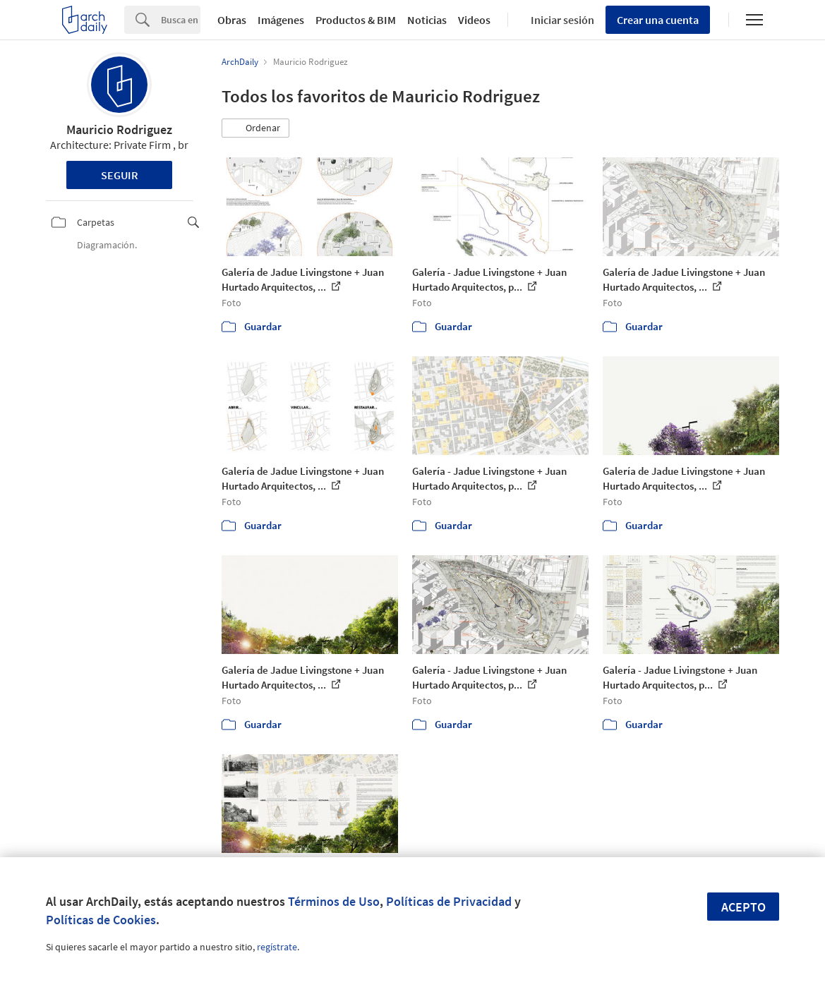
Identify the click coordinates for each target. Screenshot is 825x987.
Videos (474, 19)
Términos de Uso (334, 901)
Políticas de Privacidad (449, 901)
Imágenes (281, 19)
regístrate (277, 946)
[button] (255, 128)
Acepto (743, 907)
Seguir (119, 175)
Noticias (427, 19)
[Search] (180, 20)
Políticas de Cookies (101, 920)
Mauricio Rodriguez (119, 129)
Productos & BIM (355, 19)
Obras (231, 19)
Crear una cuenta (658, 20)
